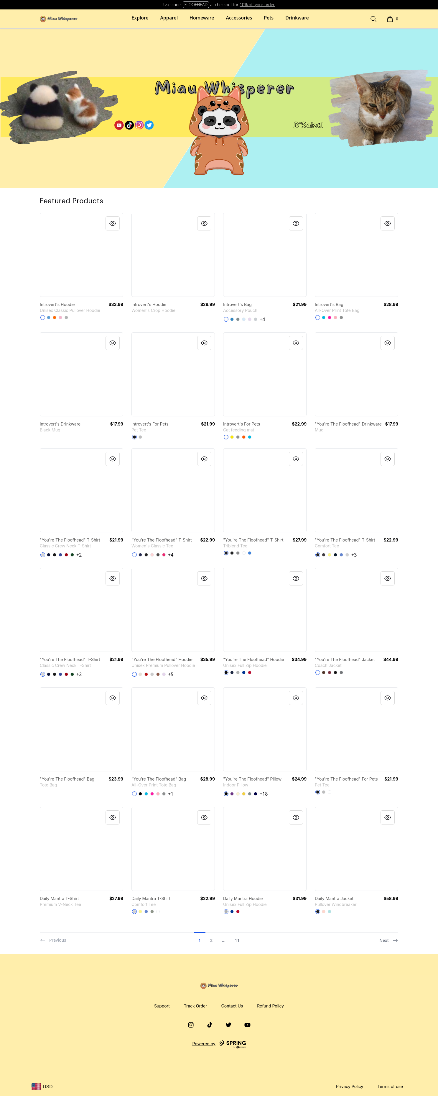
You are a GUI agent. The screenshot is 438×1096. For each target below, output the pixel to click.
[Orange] (244, 437)
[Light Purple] (249, 319)
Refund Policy (270, 1005)
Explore (139, 17)
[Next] (388, 937)
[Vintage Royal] (249, 553)
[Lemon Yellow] (329, 555)
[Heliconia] (164, 555)
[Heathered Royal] (341, 555)
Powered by (219, 1044)
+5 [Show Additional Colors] (170, 674)
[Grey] (152, 911)
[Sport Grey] (66, 317)
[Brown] (323, 672)
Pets (269, 17)
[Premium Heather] (238, 553)
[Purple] (232, 794)
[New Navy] (335, 555)
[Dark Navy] (255, 794)
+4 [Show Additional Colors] (262, 319)
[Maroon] (329, 672)
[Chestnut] (158, 674)
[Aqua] (329, 911)
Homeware (202, 17)
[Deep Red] (66, 555)
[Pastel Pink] (335, 317)
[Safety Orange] (54, 317)
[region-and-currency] (42, 1086)
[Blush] (323, 911)
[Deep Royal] (60, 555)
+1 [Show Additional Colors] (170, 794)
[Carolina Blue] (48, 317)
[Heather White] (244, 553)
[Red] (146, 674)
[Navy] (48, 555)
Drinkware (297, 17)
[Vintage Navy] (226, 553)
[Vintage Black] (232, 553)
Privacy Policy (349, 1086)
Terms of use (390, 1086)
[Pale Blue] (244, 319)
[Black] (134, 437)
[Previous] (53, 938)
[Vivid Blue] (323, 317)
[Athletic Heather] (140, 437)
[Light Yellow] (238, 794)
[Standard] (226, 319)
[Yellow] (232, 437)
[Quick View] (113, 223)
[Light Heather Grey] (347, 555)
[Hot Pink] (329, 317)
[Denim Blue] (232, 319)
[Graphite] (341, 672)
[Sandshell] (140, 674)
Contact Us (232, 1005)
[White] (43, 317)
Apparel (169, 17)
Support (162, 1005)
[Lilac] (164, 674)
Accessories (239, 17)
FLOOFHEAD (196, 4)
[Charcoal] (158, 555)
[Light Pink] (60, 317)
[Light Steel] (43, 555)
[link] (81, 255)
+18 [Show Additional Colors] (264, 794)
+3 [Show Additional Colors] (354, 555)
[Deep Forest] (72, 555)
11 (237, 940)
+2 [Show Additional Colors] (79, 555)
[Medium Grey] (238, 319)
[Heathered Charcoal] (323, 555)
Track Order (195, 1005)
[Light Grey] (255, 319)
